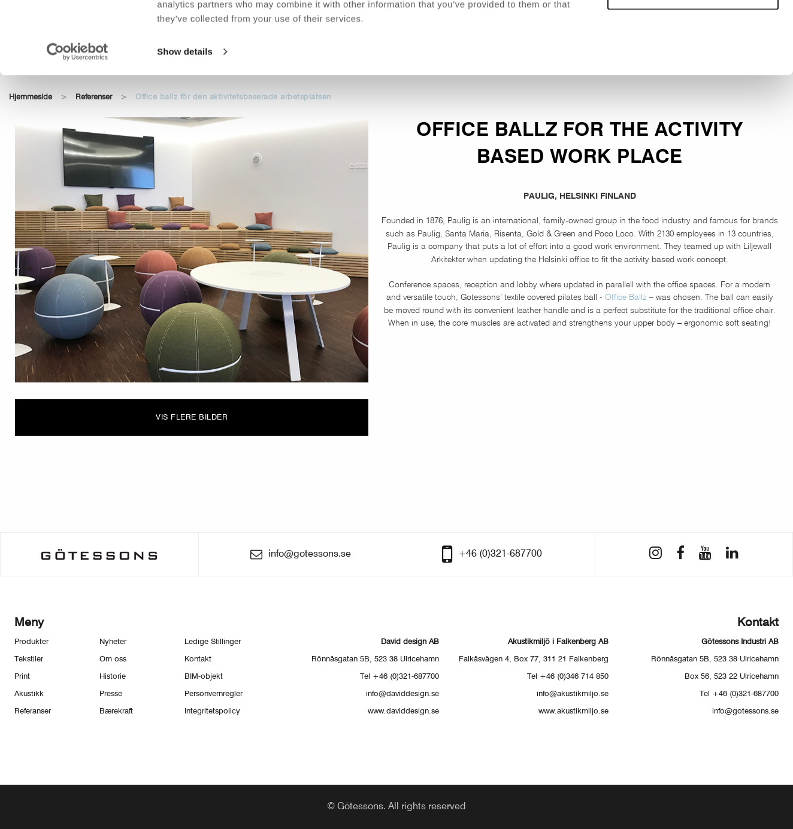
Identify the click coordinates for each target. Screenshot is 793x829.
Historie (112, 677)
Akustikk (29, 694)
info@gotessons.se (745, 711)
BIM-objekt (203, 677)
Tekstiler (28, 659)
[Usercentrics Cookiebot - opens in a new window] (77, 120)
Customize (694, 63)
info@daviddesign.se (402, 694)
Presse (110, 694)
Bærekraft (116, 711)
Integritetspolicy (212, 711)
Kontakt (197, 659)
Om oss (112, 659)
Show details (185, 119)
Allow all (693, 29)
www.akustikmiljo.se (573, 711)
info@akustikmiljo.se (573, 694)
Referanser (32, 711)
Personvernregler (213, 694)
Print (22, 677)
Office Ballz (627, 297)
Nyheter (112, 642)
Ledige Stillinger (212, 642)
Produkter (31, 642)
